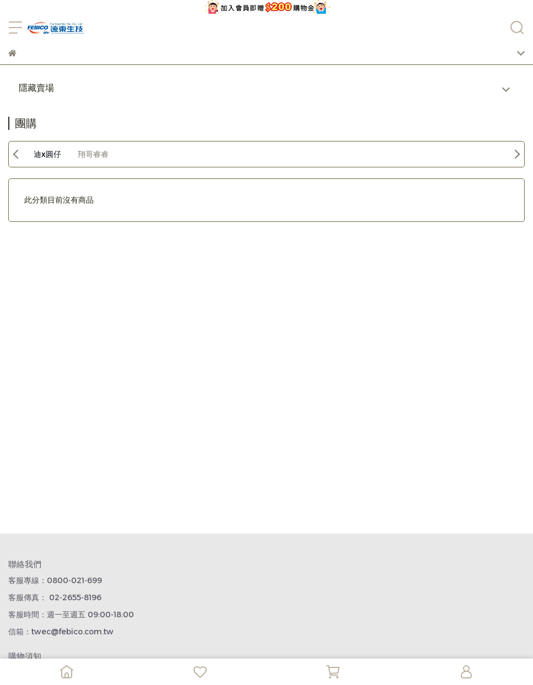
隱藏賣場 (36, 88)
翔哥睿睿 (93, 154)
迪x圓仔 (47, 154)
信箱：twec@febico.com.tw (61, 632)
